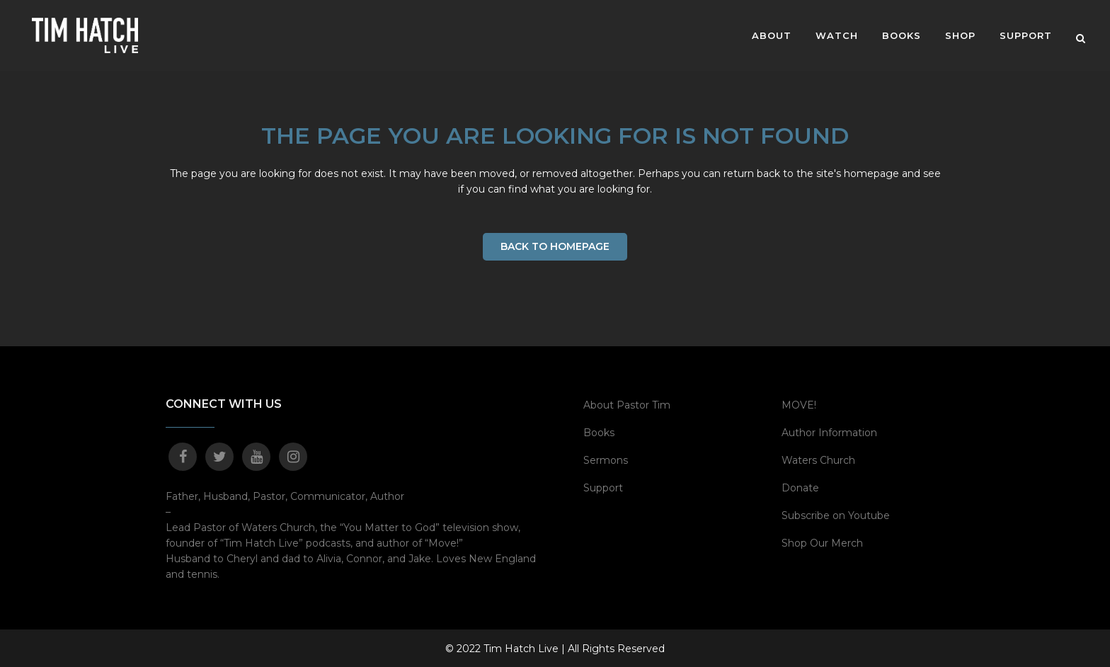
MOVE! (799, 404)
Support (603, 487)
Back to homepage (555, 246)
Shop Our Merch (822, 542)
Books (598, 432)
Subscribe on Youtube (836, 514)
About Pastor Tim (626, 404)
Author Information (829, 432)
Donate (800, 487)
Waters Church (818, 459)
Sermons (605, 459)
